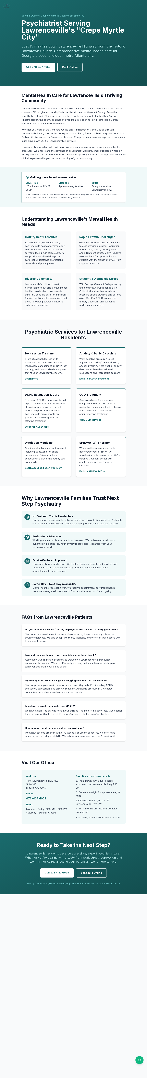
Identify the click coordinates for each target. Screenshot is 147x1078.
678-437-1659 (36, 798)
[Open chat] (139, 1060)
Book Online (70, 67)
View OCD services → (91, 419)
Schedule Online (91, 872)
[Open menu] (141, 6)
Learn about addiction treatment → (45, 467)
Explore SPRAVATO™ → (92, 471)
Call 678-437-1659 (38, 66)
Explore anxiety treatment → (95, 378)
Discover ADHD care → (38, 426)
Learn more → (33, 378)
